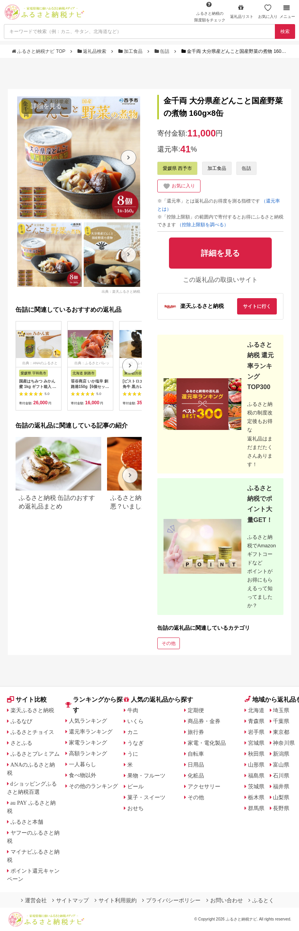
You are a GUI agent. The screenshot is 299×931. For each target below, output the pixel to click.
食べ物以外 (82, 775)
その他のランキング (93, 786)
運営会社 (34, 900)
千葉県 (281, 721)
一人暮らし (82, 764)
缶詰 (163, 51)
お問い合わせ (224, 900)
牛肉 (132, 710)
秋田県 (256, 753)
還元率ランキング (91, 731)
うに (132, 753)
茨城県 (256, 786)
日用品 (196, 764)
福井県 (281, 786)
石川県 (281, 775)
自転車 (196, 753)
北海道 (256, 710)
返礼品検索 (92, 51)
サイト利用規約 (116, 900)
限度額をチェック (209, 11)
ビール (135, 786)
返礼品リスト (241, 11)
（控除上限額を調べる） (203, 224)
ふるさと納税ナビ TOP (39, 51)
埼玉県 (281, 710)
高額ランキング (88, 753)
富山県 (281, 764)
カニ (132, 732)
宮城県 (256, 743)
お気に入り (268, 11)
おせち (135, 808)
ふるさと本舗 (27, 821)
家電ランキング (88, 742)
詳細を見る (46, 106)
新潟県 (281, 753)
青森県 (256, 721)
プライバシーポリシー (171, 900)
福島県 (256, 775)
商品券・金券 (204, 721)
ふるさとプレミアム (35, 753)
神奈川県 (284, 743)
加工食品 (131, 51)
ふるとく (261, 900)
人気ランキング (88, 720)
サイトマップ (70, 900)
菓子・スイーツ (146, 797)
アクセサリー (204, 786)
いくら (135, 721)
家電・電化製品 (207, 743)
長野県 (281, 808)
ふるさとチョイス (32, 732)
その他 (169, 643)
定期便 (196, 710)
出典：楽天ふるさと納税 (121, 291)
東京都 (281, 732)
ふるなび (21, 721)
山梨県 (281, 797)
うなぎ (135, 743)
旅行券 (196, 732)
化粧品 (196, 775)
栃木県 (256, 797)
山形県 (256, 764)
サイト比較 (27, 699)
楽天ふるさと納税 (32, 710)
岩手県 (256, 732)
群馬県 (256, 808)
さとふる (21, 743)
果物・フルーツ (146, 775)
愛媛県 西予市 (177, 168)
